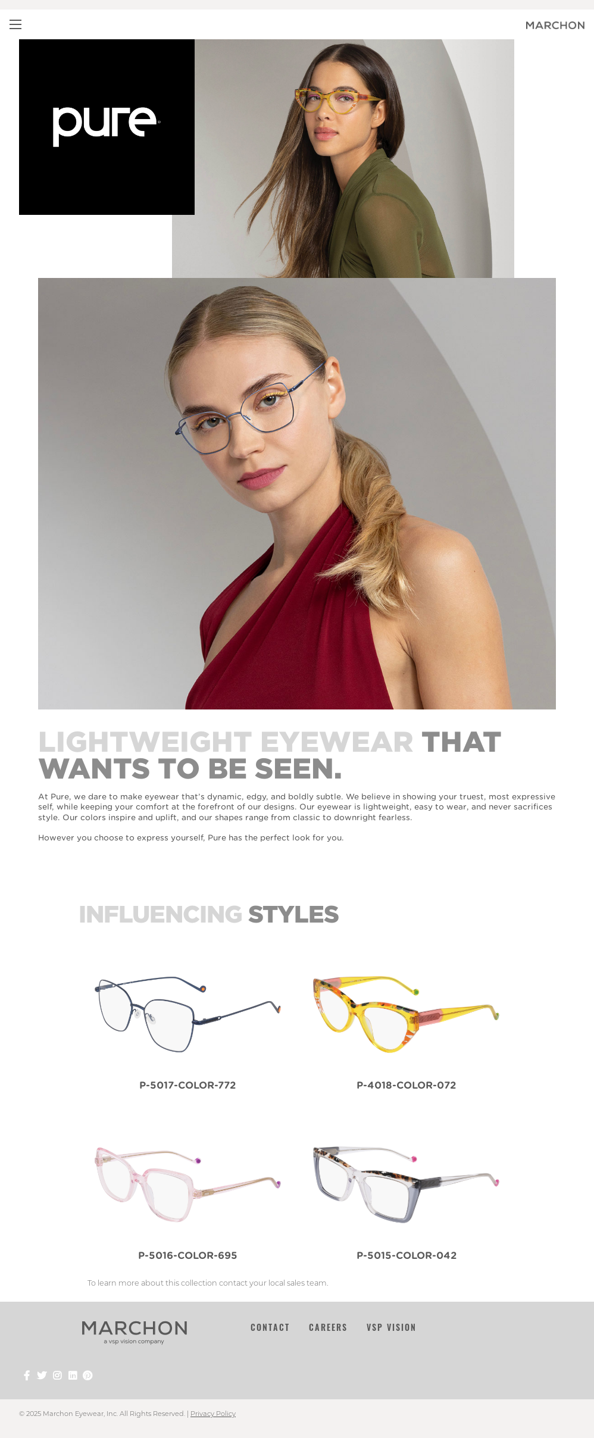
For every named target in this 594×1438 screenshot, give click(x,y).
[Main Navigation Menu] (15, 24)
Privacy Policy (213, 1413)
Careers (328, 1327)
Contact (270, 1327)
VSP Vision (392, 1327)
